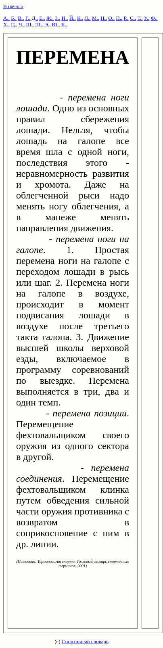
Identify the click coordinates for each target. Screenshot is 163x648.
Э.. (47, 24)
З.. (57, 18)
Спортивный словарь (85, 641)
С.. (133, 18)
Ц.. (14, 24)
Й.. (72, 18)
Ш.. (30, 24)
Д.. (35, 18)
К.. (80, 18)
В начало (13, 6)
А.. (6, 18)
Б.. (14, 18)
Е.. (42, 18)
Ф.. (154, 18)
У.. (147, 18)
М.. (95, 18)
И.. (65, 18)
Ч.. (22, 24)
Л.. (87, 18)
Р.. (126, 18)
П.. (119, 18)
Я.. (64, 24)
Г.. (28, 18)
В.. (21, 18)
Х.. (6, 24)
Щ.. (39, 24)
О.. (111, 18)
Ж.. (50, 18)
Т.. (139, 18)
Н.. (103, 18)
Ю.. (56, 24)
